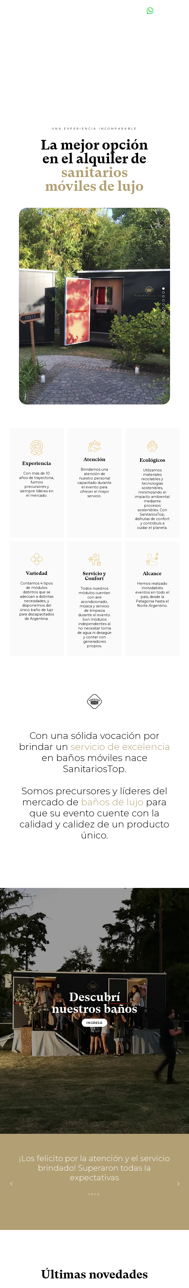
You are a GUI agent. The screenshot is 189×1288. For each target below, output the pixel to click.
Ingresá (94, 1023)
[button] (163, 288)
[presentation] (11, 1183)
